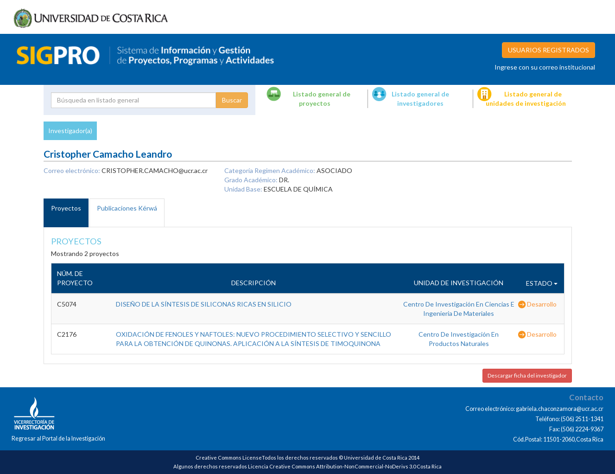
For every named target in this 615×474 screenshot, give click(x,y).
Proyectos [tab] (66, 208)
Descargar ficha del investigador (527, 375)
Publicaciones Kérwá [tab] (127, 208)
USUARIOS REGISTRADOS (548, 50)
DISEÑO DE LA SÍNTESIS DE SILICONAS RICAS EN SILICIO (204, 304)
